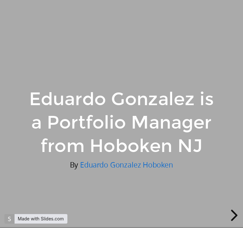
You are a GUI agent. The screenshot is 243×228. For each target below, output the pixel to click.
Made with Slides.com (41, 218)
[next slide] (233, 215)
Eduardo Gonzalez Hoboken (126, 165)
